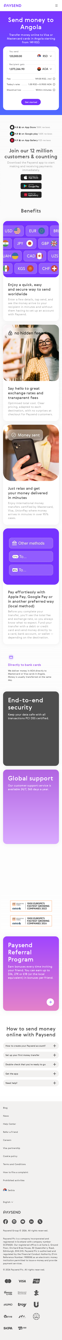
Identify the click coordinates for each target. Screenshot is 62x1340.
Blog (5, 1107)
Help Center (9, 1123)
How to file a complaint (15, 1172)
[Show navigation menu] (56, 5)
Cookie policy (10, 1156)
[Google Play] (31, 186)
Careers (7, 1139)
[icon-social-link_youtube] (22, 1221)
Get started (31, 102)
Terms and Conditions (14, 1164)
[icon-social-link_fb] (5, 1221)
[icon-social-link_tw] (40, 1221)
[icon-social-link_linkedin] (31, 1221)
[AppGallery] (31, 195)
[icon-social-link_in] (14, 1221)
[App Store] (31, 177)
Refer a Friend (10, 1131)
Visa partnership (11, 1148)
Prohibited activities (13, 1180)
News (6, 1115)
